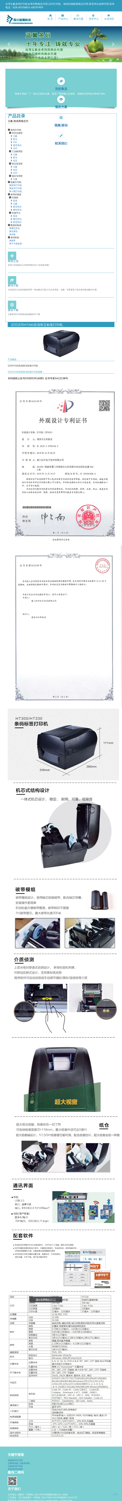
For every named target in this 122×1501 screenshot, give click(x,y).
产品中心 (63, 17)
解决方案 (78, 17)
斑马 (13, 139)
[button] (9, 44)
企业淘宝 (109, 17)
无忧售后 (61, 89)
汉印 (13, 148)
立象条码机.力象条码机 (19, 1463)
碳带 (12, 240)
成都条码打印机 (15, 1460)
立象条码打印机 (15, 1466)
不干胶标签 (15, 243)
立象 (13, 136)
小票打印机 (15, 191)
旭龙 (13, 200)
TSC (13, 142)
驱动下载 (13, 310)
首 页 (50, 17)
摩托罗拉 (16, 210)
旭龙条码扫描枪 (15, 1469)
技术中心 (94, 17)
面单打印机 (15, 185)
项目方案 (61, 107)
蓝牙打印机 (15, 188)
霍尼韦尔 (16, 145)
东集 (12, 234)
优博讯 (13, 231)
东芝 (13, 160)
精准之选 (13, 261)
